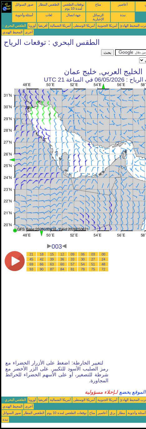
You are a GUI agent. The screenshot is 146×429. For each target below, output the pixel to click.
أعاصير (123, 4)
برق (112, 413)
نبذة (123, 15)
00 (103, 254)
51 (93, 264)
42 (42, 259)
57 (73, 264)
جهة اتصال (73, 15)
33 (73, 259)
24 (103, 259)
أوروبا (32, 25)
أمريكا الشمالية (60, 25)
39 (52, 259)
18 (42, 254)
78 (83, 269)
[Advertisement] (51, 57)
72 (103, 269)
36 (62, 259)
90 (42, 269)
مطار (121, 413)
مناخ (98, 4)
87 (52, 269)
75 (93, 269)
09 (73, 254)
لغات (49, 15)
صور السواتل (24, 4)
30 (83, 259)
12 (62, 254)
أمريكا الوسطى (84, 25)
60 (62, 264)
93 (31, 269)
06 (83, 254)
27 (93, 259)
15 (52, 254)
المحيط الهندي (12, 32)
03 (93, 254)
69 (31, 264)
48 (103, 264)
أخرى (29, 32)
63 (52, 264)
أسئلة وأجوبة (24, 15)
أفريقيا (42, 25)
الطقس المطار (48, 4)
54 (83, 264)
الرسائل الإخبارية (98, 17)
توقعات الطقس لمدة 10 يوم (74, 6)
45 (31, 259)
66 (42, 264)
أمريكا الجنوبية (107, 25)
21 (31, 254)
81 (73, 269)
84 (62, 269)
